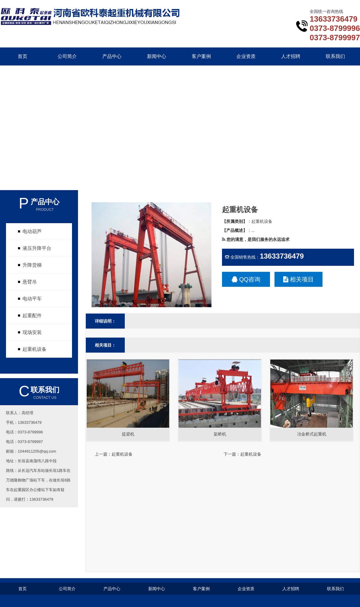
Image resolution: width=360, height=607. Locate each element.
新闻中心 (156, 56)
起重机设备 (34, 349)
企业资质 (246, 56)
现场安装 (32, 332)
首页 (22, 56)
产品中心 (112, 56)
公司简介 (67, 56)
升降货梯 (32, 265)
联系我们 (335, 56)
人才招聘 (290, 56)
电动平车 (32, 298)
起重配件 (32, 315)
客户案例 (201, 56)
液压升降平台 (36, 248)
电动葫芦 (32, 231)
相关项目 (298, 279)
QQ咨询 (246, 279)
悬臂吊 (29, 281)
